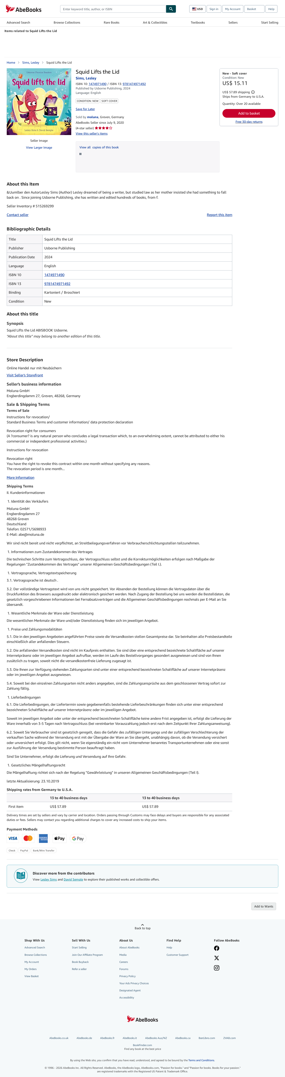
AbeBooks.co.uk (58, 1038)
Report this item (219, 214)
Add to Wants (263, 906)
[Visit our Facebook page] (216, 948)
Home (11, 62)
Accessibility (126, 997)
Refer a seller (79, 969)
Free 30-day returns (249, 121)
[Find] (171, 9)
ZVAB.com (229, 1038)
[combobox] (113, 9)
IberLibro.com (207, 1038)
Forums (123, 969)
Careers (123, 962)
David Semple (73, 879)
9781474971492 (57, 283)
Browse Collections (67, 22)
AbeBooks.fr (107, 1038)
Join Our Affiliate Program (87, 954)
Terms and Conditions (201, 1060)
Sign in (214, 9)
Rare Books (111, 22)
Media (122, 954)
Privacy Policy (127, 976)
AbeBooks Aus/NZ (156, 1038)
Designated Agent (130, 990)
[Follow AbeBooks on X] (216, 958)
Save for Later (85, 109)
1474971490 (97, 84)
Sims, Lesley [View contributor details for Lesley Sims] (30, 62)
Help (271, 9)
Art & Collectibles (155, 22)
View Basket (31, 976)
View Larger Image (39, 147)
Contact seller (17, 214)
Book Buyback (80, 962)
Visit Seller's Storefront (25, 375)
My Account (232, 9)
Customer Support (178, 954)
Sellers (233, 22)
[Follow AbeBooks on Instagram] (216, 968)
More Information (20, 477)
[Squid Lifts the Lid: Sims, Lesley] (39, 101)
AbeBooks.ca (182, 1038)
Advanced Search (18, 22)
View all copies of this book (99, 147)
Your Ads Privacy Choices (134, 983)
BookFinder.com (142, 1047)
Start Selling (269, 22)
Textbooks (198, 22)
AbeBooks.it (130, 1038)
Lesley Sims (49, 879)
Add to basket (249, 113)
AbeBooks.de (84, 1038)
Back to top (143, 928)
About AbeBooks (129, 947)
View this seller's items (92, 133)
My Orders (30, 969)
